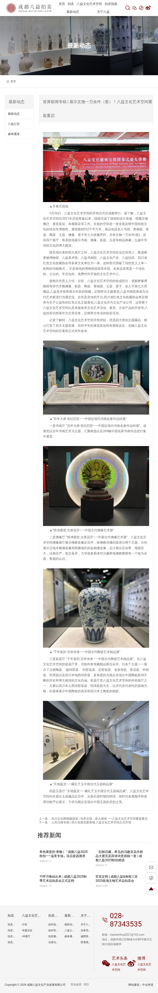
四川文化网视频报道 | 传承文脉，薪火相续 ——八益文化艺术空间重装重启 (99, 818)
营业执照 (76, 984)
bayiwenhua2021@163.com (127, 934)
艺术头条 (120, 958)
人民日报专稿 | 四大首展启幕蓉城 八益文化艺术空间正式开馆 (91, 822)
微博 (141, 958)
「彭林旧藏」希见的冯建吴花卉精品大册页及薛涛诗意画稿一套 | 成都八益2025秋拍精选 (119, 856)
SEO (86, 984)
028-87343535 (126, 920)
